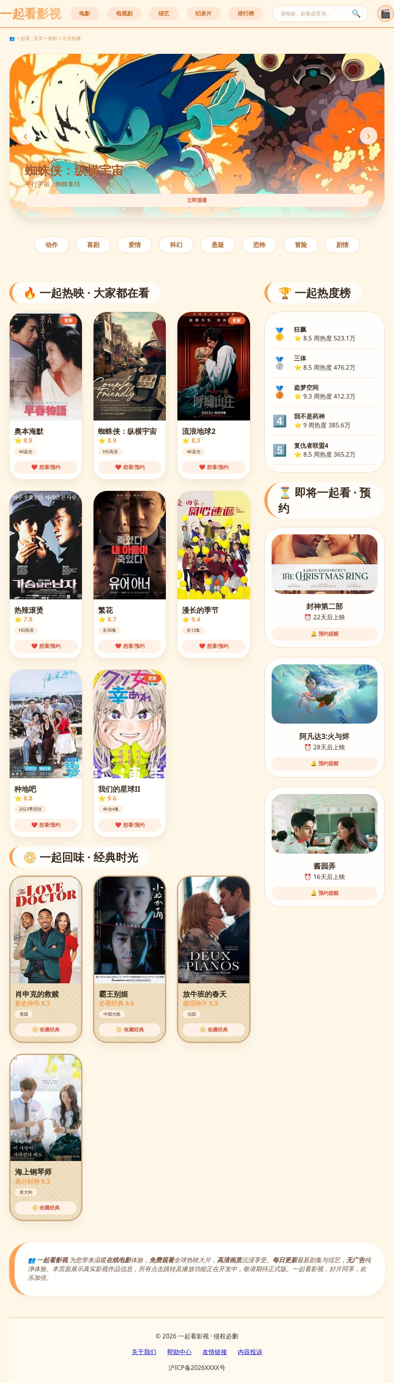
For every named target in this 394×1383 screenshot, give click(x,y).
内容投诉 (250, 1352)
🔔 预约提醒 (325, 634)
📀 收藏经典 (46, 1030)
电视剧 (124, 13)
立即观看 (197, 200)
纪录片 (203, 13)
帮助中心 (179, 1352)
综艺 (164, 13)
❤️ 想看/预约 (45, 467)
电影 (84, 13)
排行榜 (246, 13)
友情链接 (214, 1352)
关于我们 (144, 1352)
